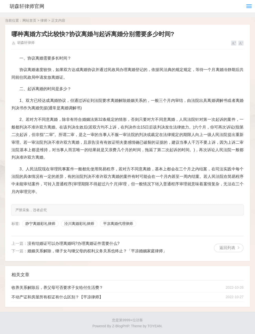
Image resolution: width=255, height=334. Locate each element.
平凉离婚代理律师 (118, 223)
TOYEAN (154, 326)
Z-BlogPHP (120, 326)
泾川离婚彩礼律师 (79, 223)
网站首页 (29, 20)
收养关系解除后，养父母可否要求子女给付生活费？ (57, 287)
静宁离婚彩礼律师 (40, 223)
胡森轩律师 (26, 43)
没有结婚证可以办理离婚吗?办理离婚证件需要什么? (73, 243)
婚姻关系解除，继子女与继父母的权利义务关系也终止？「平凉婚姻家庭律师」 (97, 251)
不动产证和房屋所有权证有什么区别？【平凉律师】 (57, 297)
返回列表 (227, 248)
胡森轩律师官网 (26, 6)
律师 (43, 20)
